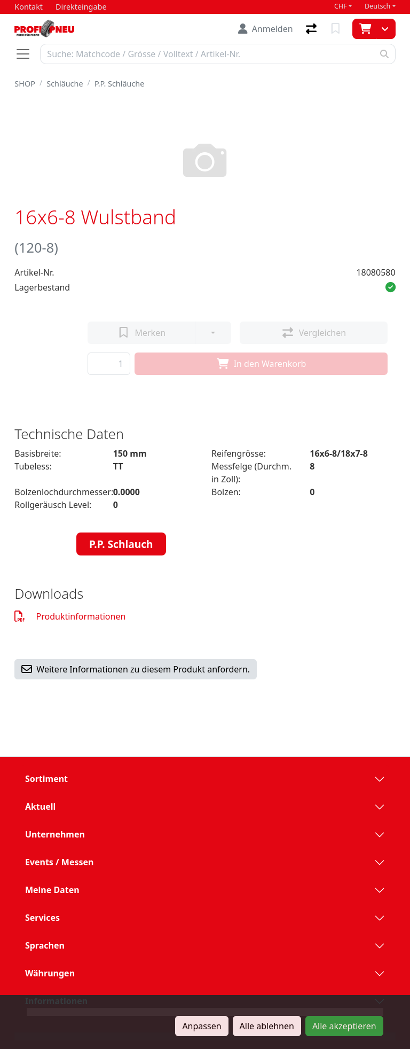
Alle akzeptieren (344, 1026)
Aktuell (40, 806)
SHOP (24, 84)
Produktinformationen (69, 616)
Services (42, 917)
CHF (340, 6)
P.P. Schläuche (119, 84)
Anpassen (201, 1026)
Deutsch (378, 6)
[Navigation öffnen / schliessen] (27, 53)
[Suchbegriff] (207, 54)
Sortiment (46, 779)
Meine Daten (52, 890)
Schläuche (64, 84)
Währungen (50, 973)
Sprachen (45, 945)
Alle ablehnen (267, 1026)
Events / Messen (59, 862)
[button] (390, 287)
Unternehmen (55, 834)
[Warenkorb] (364, 29)
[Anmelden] (265, 29)
